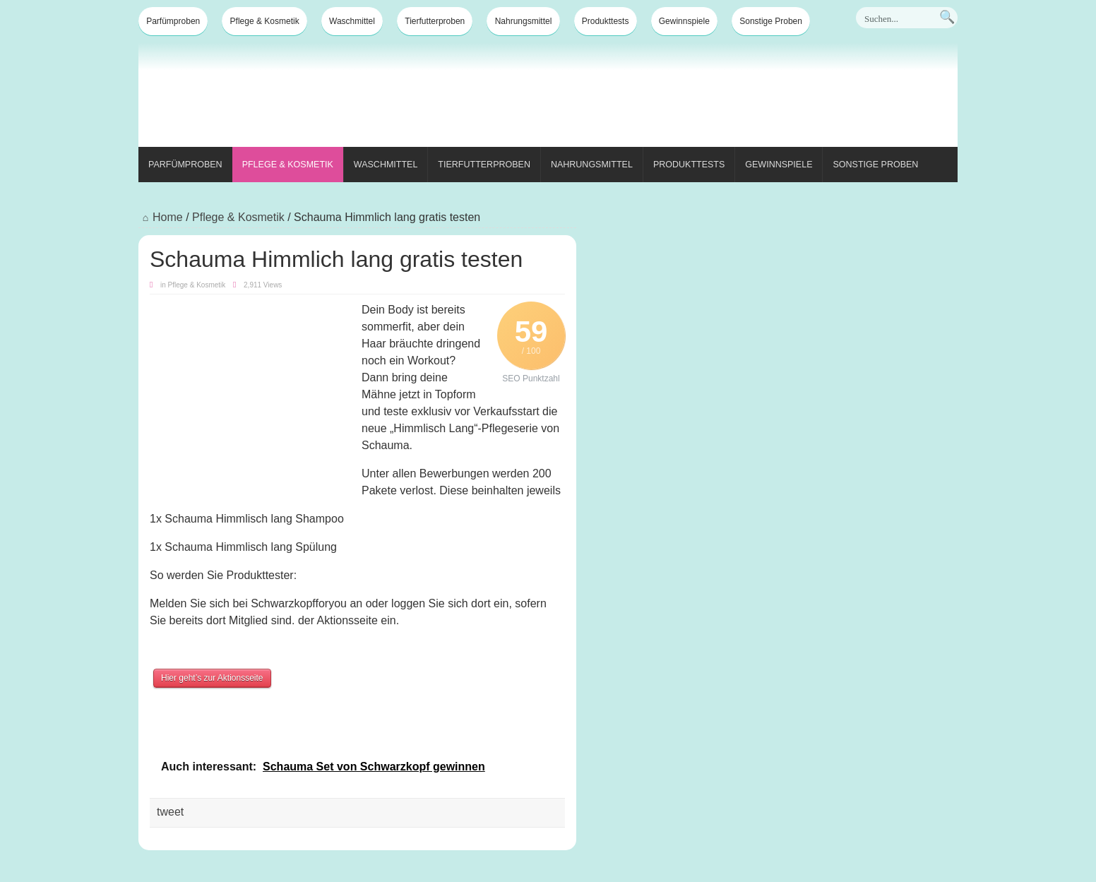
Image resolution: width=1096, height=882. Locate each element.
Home (160, 217)
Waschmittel (352, 21)
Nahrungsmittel (523, 21)
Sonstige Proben (770, 21)
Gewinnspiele (684, 21)
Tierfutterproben (435, 21)
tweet (170, 812)
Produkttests (605, 21)
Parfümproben (173, 21)
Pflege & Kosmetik (264, 21)
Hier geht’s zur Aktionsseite (212, 678)
